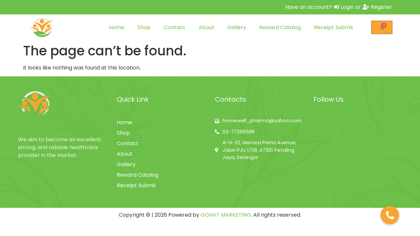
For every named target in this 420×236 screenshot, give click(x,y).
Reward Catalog (280, 27)
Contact (174, 27)
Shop (144, 27)
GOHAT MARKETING (225, 215)
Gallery (236, 27)
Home (116, 27)
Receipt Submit (333, 27)
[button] (390, 215)
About (206, 27)
